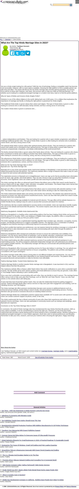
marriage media (58, 351)
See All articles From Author (44, 357)
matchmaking (73, 351)
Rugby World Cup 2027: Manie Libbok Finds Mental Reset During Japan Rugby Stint (30, 470)
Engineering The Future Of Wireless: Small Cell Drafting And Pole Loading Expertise (29, 445)
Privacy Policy (59, 486)
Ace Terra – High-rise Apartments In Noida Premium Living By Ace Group (25, 410)
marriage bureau (47, 351)
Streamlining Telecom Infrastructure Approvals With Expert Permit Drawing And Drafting (30, 450)
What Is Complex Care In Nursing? (13, 475)
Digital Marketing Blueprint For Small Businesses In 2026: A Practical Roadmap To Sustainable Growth (35, 440)
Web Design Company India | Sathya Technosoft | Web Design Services (26, 465)
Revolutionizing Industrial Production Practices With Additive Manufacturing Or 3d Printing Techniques (35, 425)
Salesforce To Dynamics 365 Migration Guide (16, 415)
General (7, 39)
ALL (1, 39)
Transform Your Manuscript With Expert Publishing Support (21, 430)
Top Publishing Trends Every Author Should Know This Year (21, 420)
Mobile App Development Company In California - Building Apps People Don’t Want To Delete (33, 480)
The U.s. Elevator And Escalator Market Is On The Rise (20, 455)
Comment (13, 49)
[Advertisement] (39, 22)
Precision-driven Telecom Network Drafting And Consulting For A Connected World (29, 460)
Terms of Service (71, 486)
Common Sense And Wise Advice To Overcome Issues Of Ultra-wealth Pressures (28, 435)
